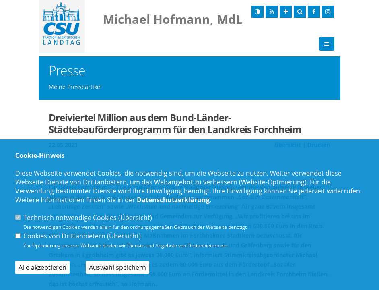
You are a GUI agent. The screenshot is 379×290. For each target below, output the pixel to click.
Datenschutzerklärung (173, 199)
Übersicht (135, 217)
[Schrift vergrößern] (286, 12)
